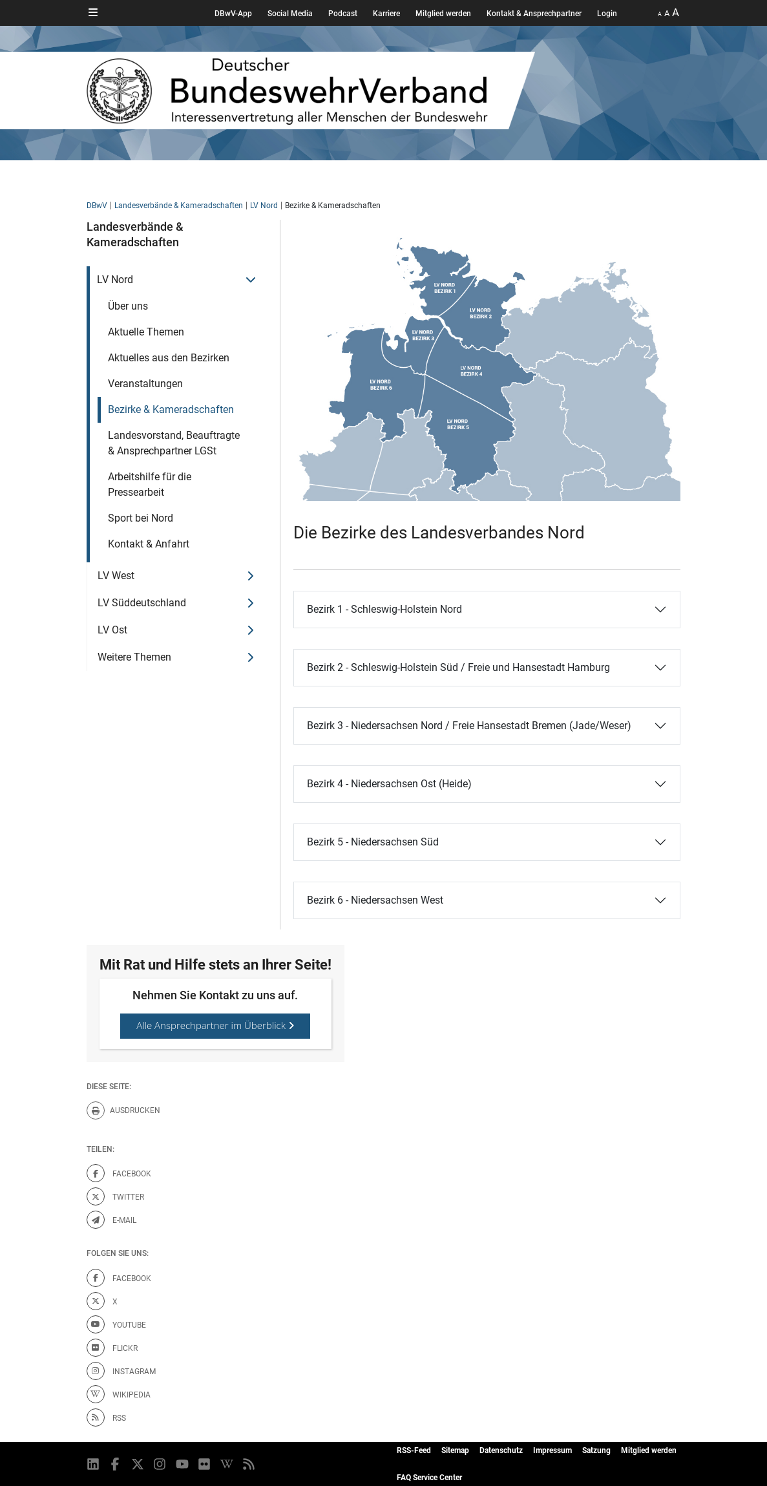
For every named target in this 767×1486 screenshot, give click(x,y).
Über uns (128, 306)
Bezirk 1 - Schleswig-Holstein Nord (384, 609)
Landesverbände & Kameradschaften (178, 205)
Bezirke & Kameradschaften (171, 409)
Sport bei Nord (140, 518)
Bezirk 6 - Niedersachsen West (375, 900)
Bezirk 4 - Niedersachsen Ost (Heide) (389, 784)
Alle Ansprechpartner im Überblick (215, 1025)
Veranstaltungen (145, 383)
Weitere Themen (134, 657)
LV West (116, 575)
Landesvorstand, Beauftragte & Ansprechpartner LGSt (174, 443)
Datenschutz (501, 1450)
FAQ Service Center (429, 1477)
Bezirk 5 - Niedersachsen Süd (373, 842)
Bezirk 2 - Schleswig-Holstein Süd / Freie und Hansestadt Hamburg (458, 667)
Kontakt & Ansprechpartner (534, 13)
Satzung (596, 1450)
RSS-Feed (414, 1450)
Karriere (386, 13)
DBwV (97, 205)
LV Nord (264, 205)
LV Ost (112, 630)
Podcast (342, 13)
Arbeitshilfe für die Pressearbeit (149, 484)
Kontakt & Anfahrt (148, 544)
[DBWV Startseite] (367, 90)
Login (607, 13)
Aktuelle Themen (146, 332)
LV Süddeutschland (142, 603)
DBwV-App (233, 13)
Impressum (552, 1450)
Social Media (290, 13)
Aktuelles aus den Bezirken (168, 358)
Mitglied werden (443, 13)
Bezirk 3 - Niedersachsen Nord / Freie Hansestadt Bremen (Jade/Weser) (469, 725)
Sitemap (455, 1450)
